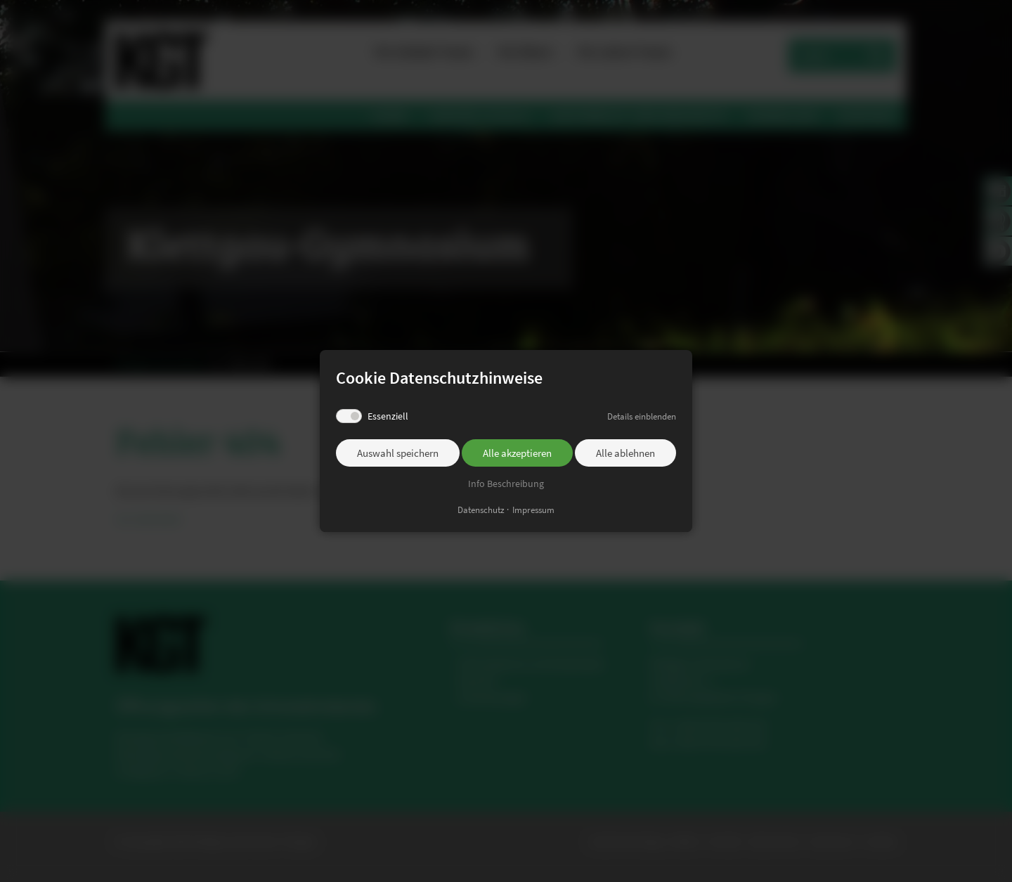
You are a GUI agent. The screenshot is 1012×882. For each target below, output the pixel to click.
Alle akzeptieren (517, 453)
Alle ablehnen (625, 453)
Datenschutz (481, 510)
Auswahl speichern (398, 453)
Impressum (533, 510)
